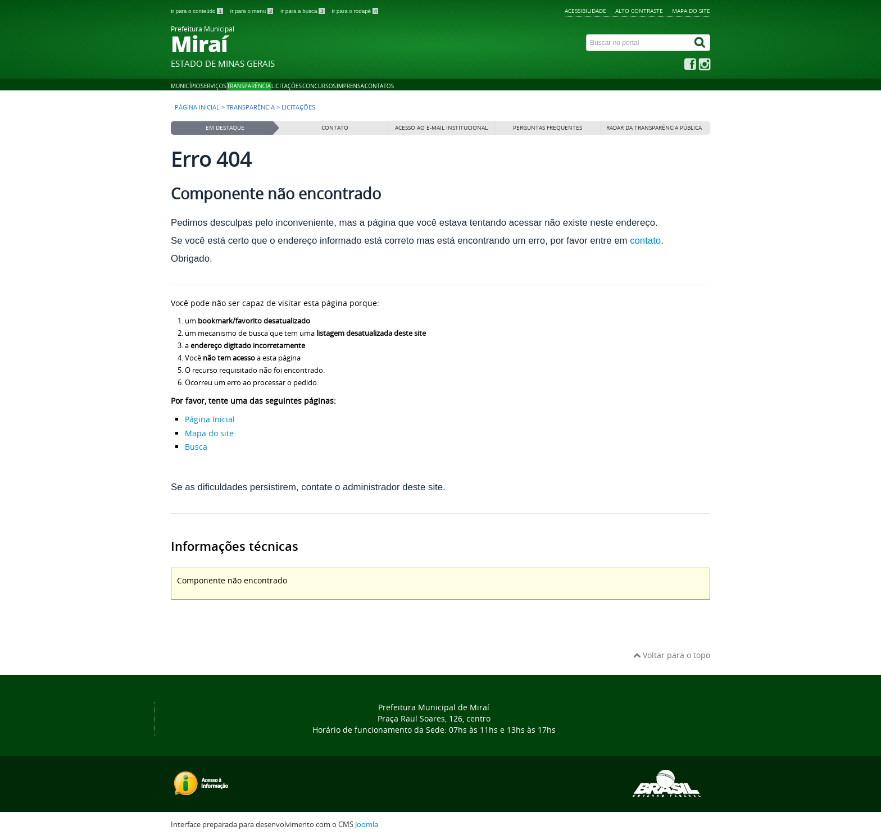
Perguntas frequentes (547, 127)
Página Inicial (210, 419)
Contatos (379, 86)
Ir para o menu (252, 11)
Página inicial (197, 107)
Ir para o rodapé (354, 11)
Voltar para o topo (671, 655)
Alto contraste (639, 11)
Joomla (366, 824)
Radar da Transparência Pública (654, 127)
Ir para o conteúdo (197, 11)
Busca (196, 446)
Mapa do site (691, 11)
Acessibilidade (585, 11)
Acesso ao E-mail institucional (441, 127)
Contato (334, 127)
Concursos (319, 86)
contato (645, 240)
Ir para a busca (303, 11)
